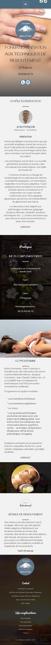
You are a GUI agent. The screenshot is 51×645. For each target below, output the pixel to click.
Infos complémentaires (25, 613)
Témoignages (25, 622)
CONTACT (25, 458)
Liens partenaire (25, 626)
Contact (25, 583)
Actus (25, 633)
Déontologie (25, 619)
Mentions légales (25, 630)
